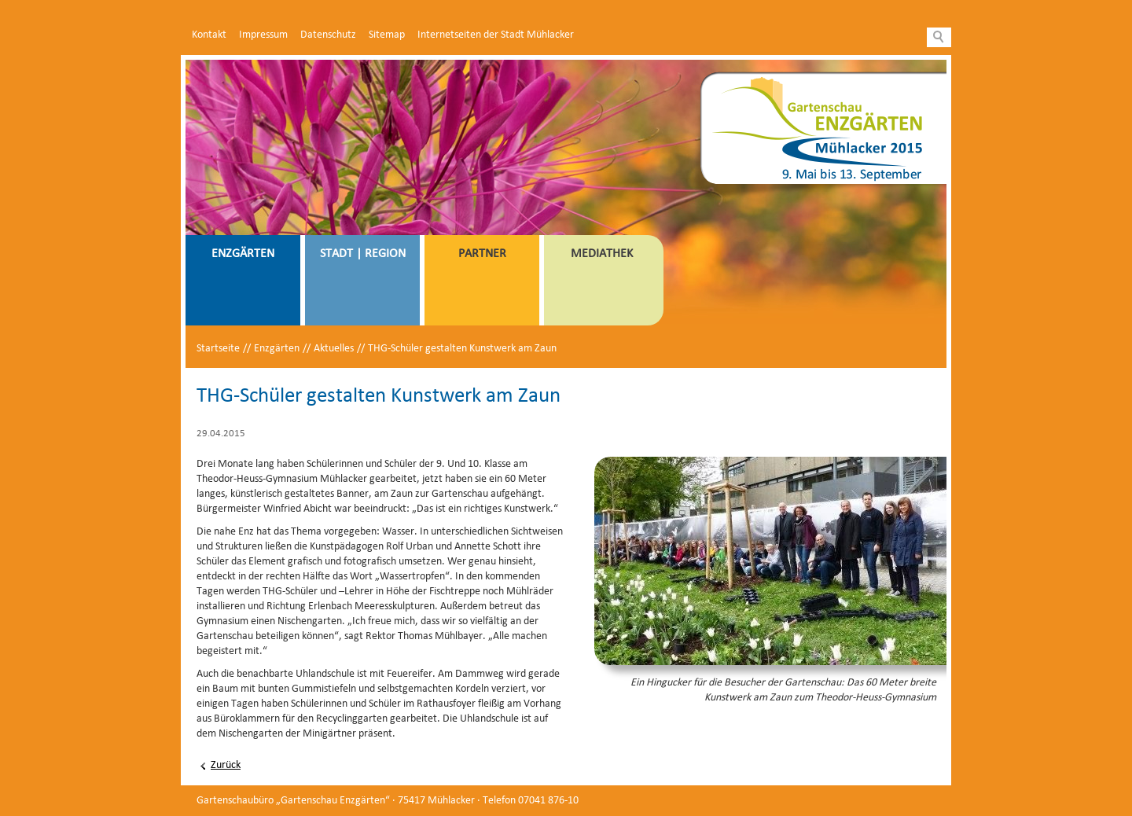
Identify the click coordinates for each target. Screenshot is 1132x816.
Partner (482, 254)
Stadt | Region (363, 254)
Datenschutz (328, 35)
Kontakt (209, 35)
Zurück (226, 765)
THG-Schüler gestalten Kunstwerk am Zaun (462, 349)
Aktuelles (334, 349)
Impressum (263, 35)
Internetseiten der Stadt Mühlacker (495, 35)
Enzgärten (242, 254)
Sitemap (387, 35)
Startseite (218, 349)
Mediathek (602, 254)
